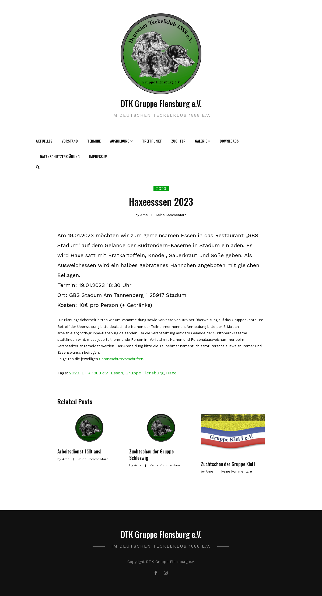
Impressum (98, 156)
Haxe (171, 372)
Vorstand (70, 141)
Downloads (229, 141)
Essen (117, 372)
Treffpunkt (152, 141)
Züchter (178, 141)
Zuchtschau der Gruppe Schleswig (151, 454)
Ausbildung (120, 141)
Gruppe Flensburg (144, 372)
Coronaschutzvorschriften (121, 359)
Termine (94, 141)
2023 (161, 188)
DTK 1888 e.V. (95, 372)
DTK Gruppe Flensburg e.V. (161, 103)
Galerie (201, 141)
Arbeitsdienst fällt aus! (79, 451)
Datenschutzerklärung (60, 156)
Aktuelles (44, 141)
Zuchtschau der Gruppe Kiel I (228, 463)
